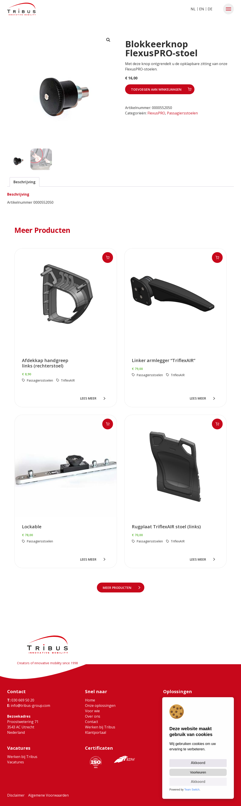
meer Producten (119, 587)
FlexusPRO (156, 113)
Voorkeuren (198, 772)
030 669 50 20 (20, 700)
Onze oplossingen (100, 705)
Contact (91, 721)
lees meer (90, 398)
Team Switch (192, 789)
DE (210, 9)
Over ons (92, 716)
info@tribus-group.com (28, 705)
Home (90, 700)
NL (193, 9)
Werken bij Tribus (100, 727)
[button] (228, 9)
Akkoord (198, 763)
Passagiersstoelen (182, 113)
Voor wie (92, 710)
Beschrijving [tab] (24, 181)
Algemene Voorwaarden (48, 795)
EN (201, 9)
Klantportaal (95, 732)
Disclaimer (16, 795)
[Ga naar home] (21, 9)
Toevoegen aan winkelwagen (156, 89)
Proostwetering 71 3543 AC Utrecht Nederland (22, 727)
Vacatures (15, 762)
